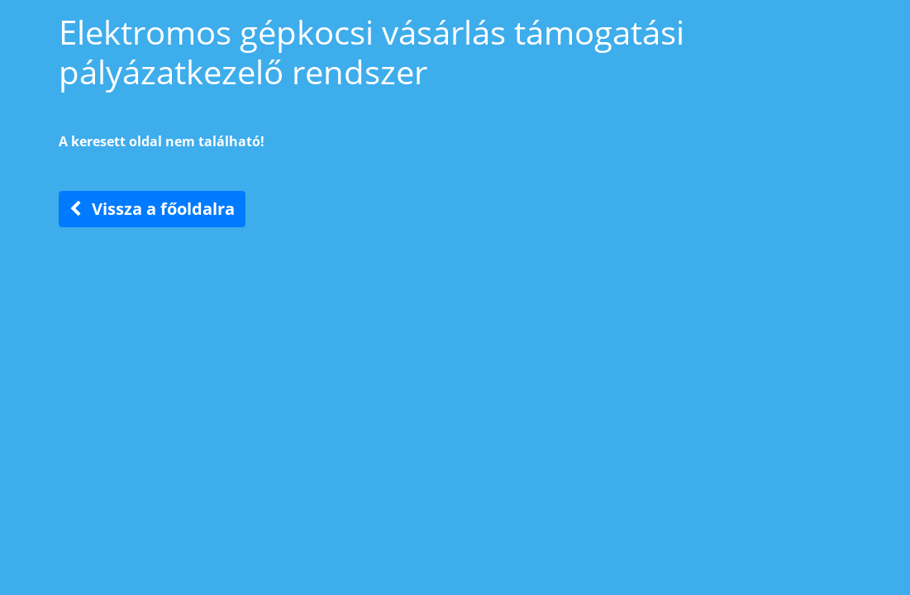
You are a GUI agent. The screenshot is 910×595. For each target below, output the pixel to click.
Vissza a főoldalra (152, 209)
